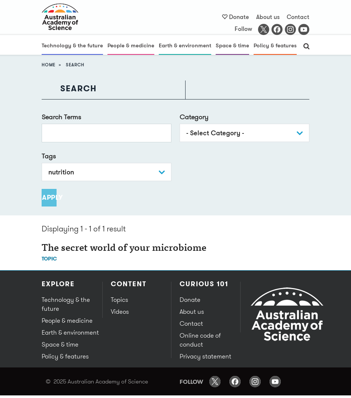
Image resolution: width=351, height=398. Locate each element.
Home (49, 64)
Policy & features (275, 45)
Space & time (232, 45)
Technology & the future (72, 45)
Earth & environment (185, 45)
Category (194, 117)
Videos (120, 311)
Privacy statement (205, 356)
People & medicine (130, 45)
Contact (298, 16)
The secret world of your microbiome (124, 248)
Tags (49, 156)
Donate (239, 16)
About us (268, 16)
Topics (119, 300)
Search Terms (61, 117)
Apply (49, 197)
